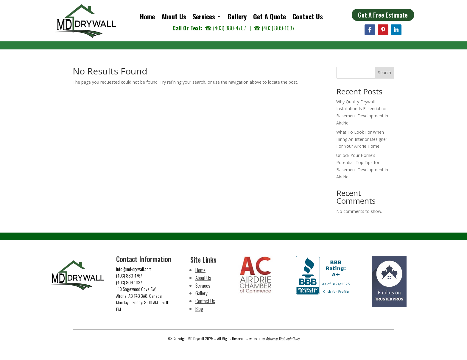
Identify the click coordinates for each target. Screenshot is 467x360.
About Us (173, 17)
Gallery (237, 17)
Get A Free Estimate (383, 14)
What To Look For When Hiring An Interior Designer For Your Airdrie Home (361, 139)
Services (204, 17)
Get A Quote (269, 17)
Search (384, 72)
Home (147, 17)
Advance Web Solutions (282, 338)
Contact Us (307, 17)
